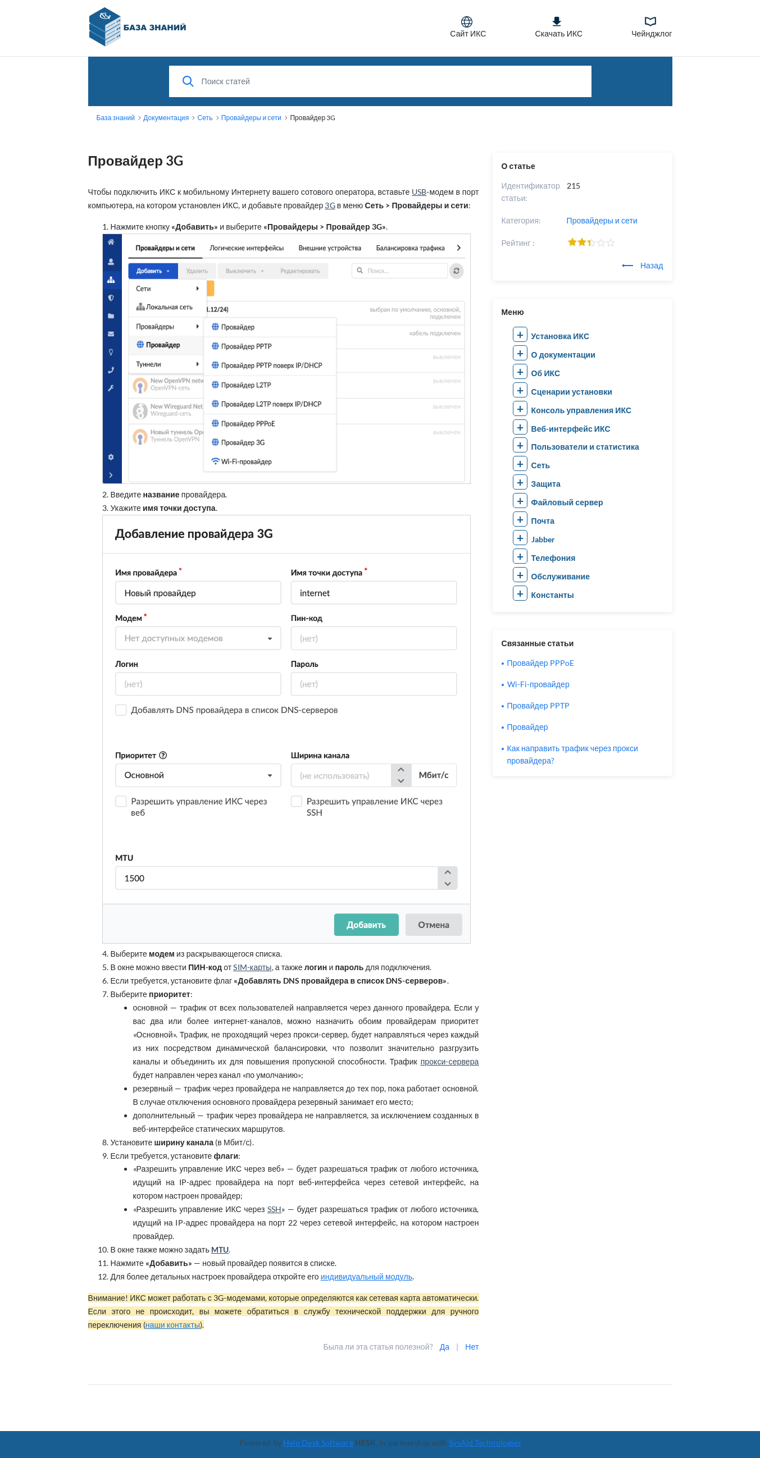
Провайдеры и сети (602, 220)
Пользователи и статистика (585, 446)
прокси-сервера (450, 1061)
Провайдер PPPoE (541, 663)
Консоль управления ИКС (581, 410)
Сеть (540, 465)
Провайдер (527, 727)
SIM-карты (252, 967)
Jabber (543, 539)
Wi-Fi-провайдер (538, 684)
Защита (546, 483)
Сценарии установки (571, 391)
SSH (274, 1209)
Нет (472, 1346)
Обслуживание (560, 576)
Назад (642, 265)
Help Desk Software (318, 1442)
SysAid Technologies (485, 1442)
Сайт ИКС (468, 27)
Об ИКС (546, 373)
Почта (543, 520)
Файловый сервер (567, 502)
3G (330, 205)
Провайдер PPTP (538, 705)
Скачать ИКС (558, 27)
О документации (563, 354)
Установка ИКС (560, 336)
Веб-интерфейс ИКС (571, 428)
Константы (552, 595)
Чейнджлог (651, 27)
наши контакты (172, 1324)
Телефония (553, 558)
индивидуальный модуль (366, 1276)
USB (419, 191)
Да (444, 1346)
